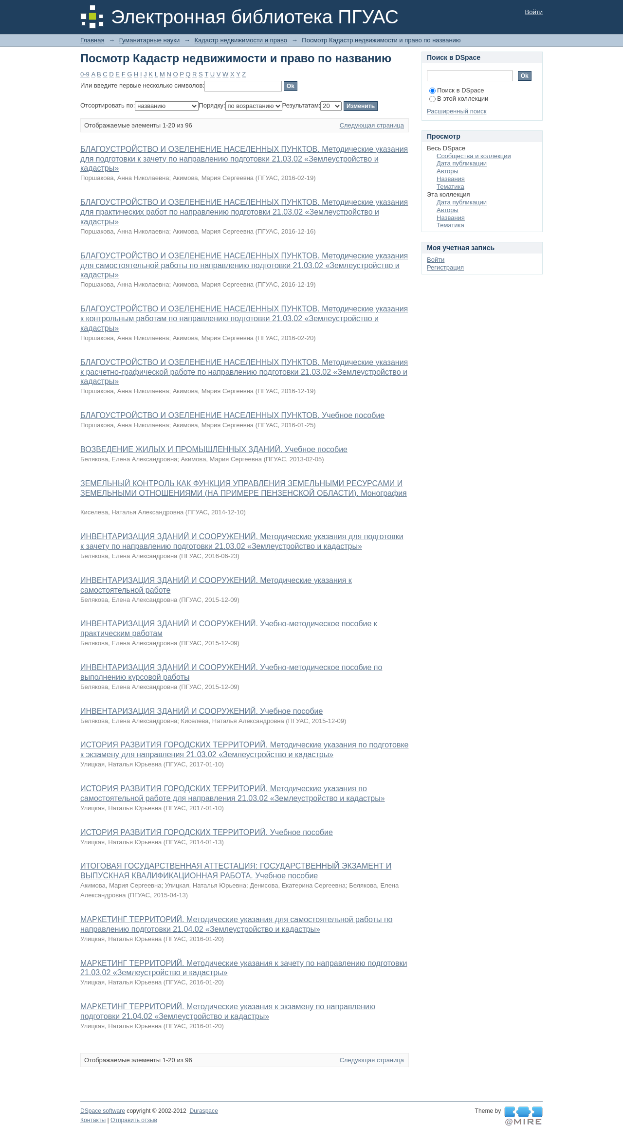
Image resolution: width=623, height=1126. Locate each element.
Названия (451, 178)
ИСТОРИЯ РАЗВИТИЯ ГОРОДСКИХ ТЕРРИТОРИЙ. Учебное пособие (206, 832)
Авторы (447, 171)
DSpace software (102, 1111)
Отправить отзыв (133, 1120)
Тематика (450, 186)
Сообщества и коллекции (474, 156)
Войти (534, 12)
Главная (92, 40)
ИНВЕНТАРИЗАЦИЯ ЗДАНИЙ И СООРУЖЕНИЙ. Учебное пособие (201, 711)
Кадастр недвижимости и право (240, 40)
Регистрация (445, 267)
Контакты (93, 1120)
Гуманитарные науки (149, 40)
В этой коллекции (458, 98)
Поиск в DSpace (456, 90)
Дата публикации (462, 163)
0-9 (85, 74)
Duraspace (203, 1111)
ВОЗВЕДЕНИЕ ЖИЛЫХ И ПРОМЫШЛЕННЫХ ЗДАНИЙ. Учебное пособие (214, 449)
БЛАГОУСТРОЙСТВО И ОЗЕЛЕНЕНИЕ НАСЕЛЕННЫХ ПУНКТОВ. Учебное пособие (232, 415)
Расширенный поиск (456, 111)
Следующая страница (372, 125)
